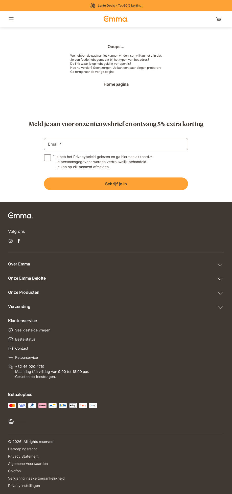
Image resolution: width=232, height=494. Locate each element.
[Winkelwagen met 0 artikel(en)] (220, 19)
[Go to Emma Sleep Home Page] (116, 19)
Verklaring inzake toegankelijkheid (36, 478)
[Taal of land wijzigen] (17, 422)
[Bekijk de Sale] (116, 5)
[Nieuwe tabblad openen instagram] (10, 241)
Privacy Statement (23, 456)
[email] (116, 144)
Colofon (14, 471)
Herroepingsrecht (22, 449)
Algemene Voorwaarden (28, 463)
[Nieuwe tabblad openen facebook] (18, 241)
